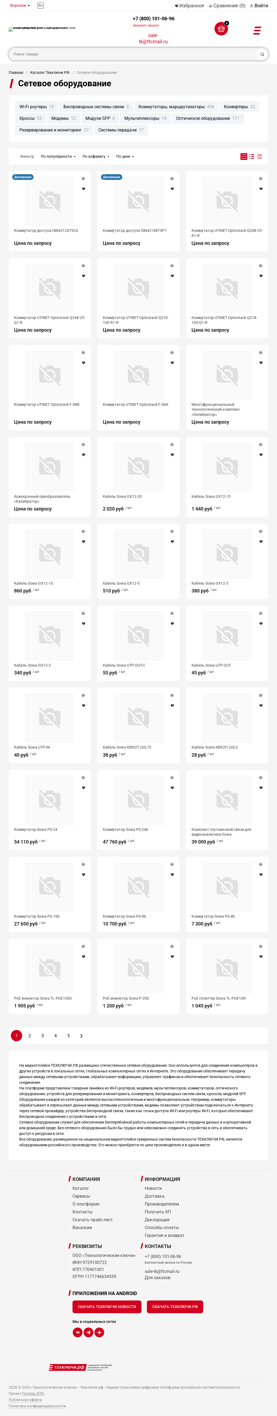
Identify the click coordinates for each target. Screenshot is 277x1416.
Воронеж (18, 5)
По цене (123, 156)
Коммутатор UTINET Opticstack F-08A (135, 404)
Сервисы (81, 1196)
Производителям (162, 1204)
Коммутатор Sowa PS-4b (213, 916)
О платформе (85, 1204)
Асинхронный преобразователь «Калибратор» (42, 498)
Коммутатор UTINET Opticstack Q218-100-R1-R (136, 320)
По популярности (56, 156)
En (40, 5)
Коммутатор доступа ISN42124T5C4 (46, 230)
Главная (16, 72)
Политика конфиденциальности (37, 1406)
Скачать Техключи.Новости (107, 1307)
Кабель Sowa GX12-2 (32, 665)
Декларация (22, 177)
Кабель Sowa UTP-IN (32, 747)
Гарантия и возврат (164, 1235)
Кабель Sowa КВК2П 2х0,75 (127, 747)
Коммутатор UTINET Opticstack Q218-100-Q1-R (224, 320)
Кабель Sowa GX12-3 (210, 583)
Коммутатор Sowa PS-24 (35, 829)
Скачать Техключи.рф (175, 1307)
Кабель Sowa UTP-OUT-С (124, 665)
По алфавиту (94, 156)
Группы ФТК (33, 1393)
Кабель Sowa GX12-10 (33, 583)
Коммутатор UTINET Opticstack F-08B (47, 404)
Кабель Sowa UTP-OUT (211, 665)
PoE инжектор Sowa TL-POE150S (43, 998)
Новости (153, 1188)
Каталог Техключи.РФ (50, 72)
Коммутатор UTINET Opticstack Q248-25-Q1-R (49, 320)
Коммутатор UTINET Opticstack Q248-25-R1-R (227, 233)
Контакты (82, 1211)
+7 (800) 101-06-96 (153, 21)
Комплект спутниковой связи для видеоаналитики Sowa (221, 832)
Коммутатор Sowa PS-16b (37, 916)
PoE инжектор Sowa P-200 (126, 998)
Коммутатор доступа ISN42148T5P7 (135, 230)
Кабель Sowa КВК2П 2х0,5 (215, 747)
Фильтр (27, 156)
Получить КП (158, 1211)
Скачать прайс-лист (92, 1219)
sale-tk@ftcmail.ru (153, 38)
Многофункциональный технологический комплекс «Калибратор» (216, 409)
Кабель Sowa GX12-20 (122, 496)
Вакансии (82, 1227)
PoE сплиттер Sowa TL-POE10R (219, 998)
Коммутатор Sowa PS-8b (124, 916)
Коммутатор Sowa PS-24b (125, 829)
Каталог (80, 1188)
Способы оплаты (162, 1227)
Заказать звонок (146, 25)
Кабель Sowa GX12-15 (211, 496)
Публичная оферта (25, 1400)
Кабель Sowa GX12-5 (121, 583)
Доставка (154, 1196)
